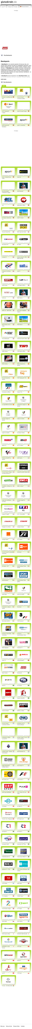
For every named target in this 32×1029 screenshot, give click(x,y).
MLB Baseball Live (21, 751)
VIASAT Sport (20, 896)
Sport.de (19, 177)
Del (3, 205)
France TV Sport (5, 514)
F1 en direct (19, 539)
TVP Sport (19, 973)
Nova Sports (20, 921)
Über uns (2, 1026)
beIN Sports (19, 458)
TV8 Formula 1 (20, 621)
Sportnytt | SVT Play (21, 844)
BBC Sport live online (21, 231)
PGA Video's (20, 324)
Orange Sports (5, 539)
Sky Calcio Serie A (6, 621)
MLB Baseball (20, 191)
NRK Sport (19, 883)
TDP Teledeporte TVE (21, 377)
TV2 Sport (4, 806)
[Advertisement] (16, 28)
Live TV (4, 6)
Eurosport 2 (19, 831)
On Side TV (19, 806)
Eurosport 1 (4, 831)
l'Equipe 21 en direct (6, 526)
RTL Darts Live (5, 779)
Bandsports (19, 672)
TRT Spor (19, 946)
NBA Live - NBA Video (6, 310)
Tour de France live (6, 231)
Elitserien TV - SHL (6, 869)
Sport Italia (4, 594)
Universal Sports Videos (22, 338)
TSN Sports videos (21, 351)
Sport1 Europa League (22, 111)
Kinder (16, 6)
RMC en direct (20, 486)
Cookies (22, 1026)
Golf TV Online (20, 217)
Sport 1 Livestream (21, 125)
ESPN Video (4, 285)
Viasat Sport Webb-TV (22, 856)
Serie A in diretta (20, 594)
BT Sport (19, 244)
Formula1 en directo (6, 392)
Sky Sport (19, 606)
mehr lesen (3, 79)
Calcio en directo (20, 418)
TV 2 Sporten (5, 896)
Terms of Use (9, 1026)
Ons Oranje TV (20, 765)
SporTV (3, 685)
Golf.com (4, 297)
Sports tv (19, 960)
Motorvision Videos (21, 205)
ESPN (3, 698)
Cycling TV (4, 257)
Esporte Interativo (21, 698)
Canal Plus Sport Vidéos (22, 472)
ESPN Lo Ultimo (20, 710)
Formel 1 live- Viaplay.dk (7, 818)
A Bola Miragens (20, 660)
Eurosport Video (5, 844)
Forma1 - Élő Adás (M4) (7, 985)
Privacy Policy (16, 1026)
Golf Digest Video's (21, 285)
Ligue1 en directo (5, 432)
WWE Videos (5, 351)
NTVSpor (4, 960)
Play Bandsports (7, 82)
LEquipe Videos (20, 526)
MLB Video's (20, 297)
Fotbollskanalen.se (6, 856)
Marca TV (4, 445)
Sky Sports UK (5, 244)
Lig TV (3, 973)
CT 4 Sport (19, 908)
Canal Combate (5, 710)
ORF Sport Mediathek (6, 792)
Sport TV (4, 660)
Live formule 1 (20, 779)
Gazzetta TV (20, 647)
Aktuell (10, 6)
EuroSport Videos (21, 432)
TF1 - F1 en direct (21, 514)
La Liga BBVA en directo (7, 404)
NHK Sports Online (6, 933)
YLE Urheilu (4, 883)
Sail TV (18, 271)
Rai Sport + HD (5, 566)
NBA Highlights (5, 647)
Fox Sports (19, 685)
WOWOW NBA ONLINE (22, 933)
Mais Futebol (5, 672)
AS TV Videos (20, 445)
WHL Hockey (5, 363)
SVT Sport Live (20, 818)
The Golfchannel (5, 338)
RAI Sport (19, 552)
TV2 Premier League (6, 908)
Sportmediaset (5, 580)
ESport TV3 (19, 392)
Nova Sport (4, 921)
